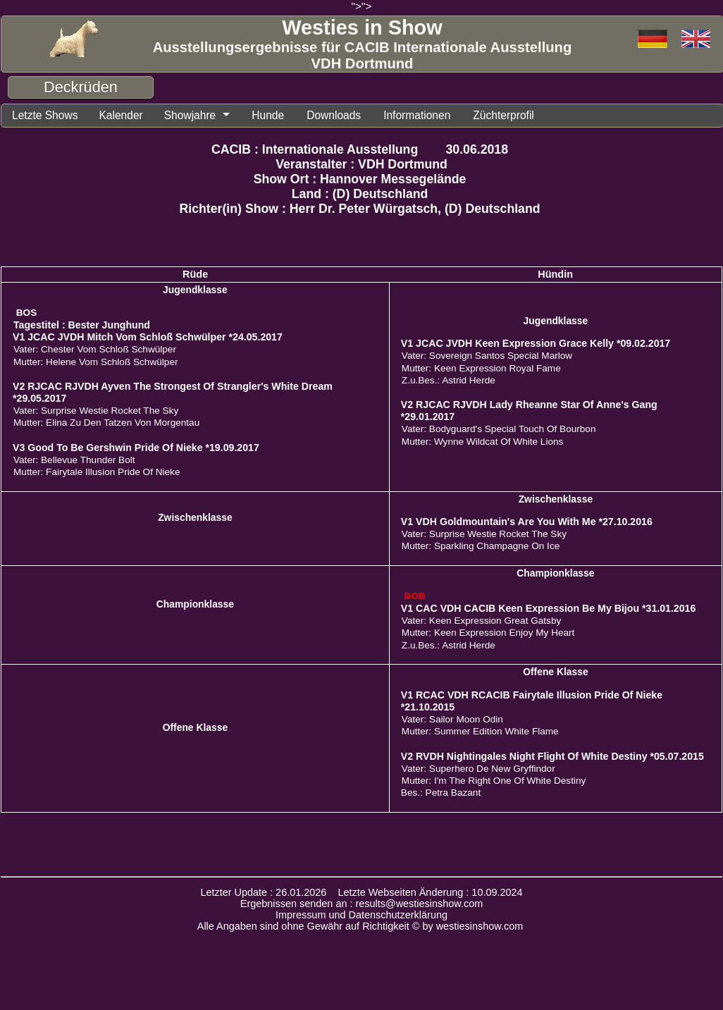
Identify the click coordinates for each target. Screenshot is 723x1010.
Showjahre (198, 115)
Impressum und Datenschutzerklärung (361, 915)
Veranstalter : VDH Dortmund (361, 165)
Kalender (126, 115)
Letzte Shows (47, 115)
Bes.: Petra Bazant (441, 793)
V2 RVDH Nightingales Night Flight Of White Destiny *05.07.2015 (552, 757)
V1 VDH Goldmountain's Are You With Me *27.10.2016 (527, 522)
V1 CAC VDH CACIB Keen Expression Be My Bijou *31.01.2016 (548, 609)
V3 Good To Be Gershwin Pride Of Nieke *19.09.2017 (136, 448)
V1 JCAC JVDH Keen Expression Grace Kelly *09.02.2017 (535, 344)
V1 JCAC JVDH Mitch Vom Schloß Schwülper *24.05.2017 (148, 337)
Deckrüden (81, 87)
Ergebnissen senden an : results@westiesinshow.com (361, 904)
